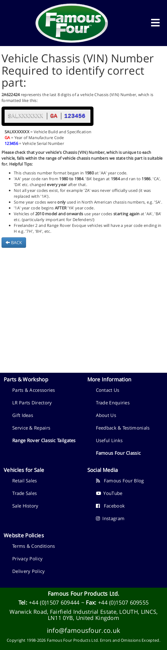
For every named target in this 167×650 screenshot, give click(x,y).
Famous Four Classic (118, 453)
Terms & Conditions (33, 546)
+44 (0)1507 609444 (54, 602)
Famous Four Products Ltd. (84, 593)
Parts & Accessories (33, 390)
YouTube (109, 493)
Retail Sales (24, 480)
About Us (106, 415)
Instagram (110, 518)
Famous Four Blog (120, 480)
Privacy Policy (27, 558)
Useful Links (109, 440)
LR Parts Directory (32, 402)
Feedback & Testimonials (123, 428)
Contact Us (108, 390)
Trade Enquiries (113, 402)
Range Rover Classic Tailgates (44, 440)
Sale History (25, 506)
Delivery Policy (28, 571)
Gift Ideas (22, 415)
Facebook (110, 506)
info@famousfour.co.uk (83, 630)
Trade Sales (24, 493)
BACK (14, 242)
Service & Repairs (31, 428)
